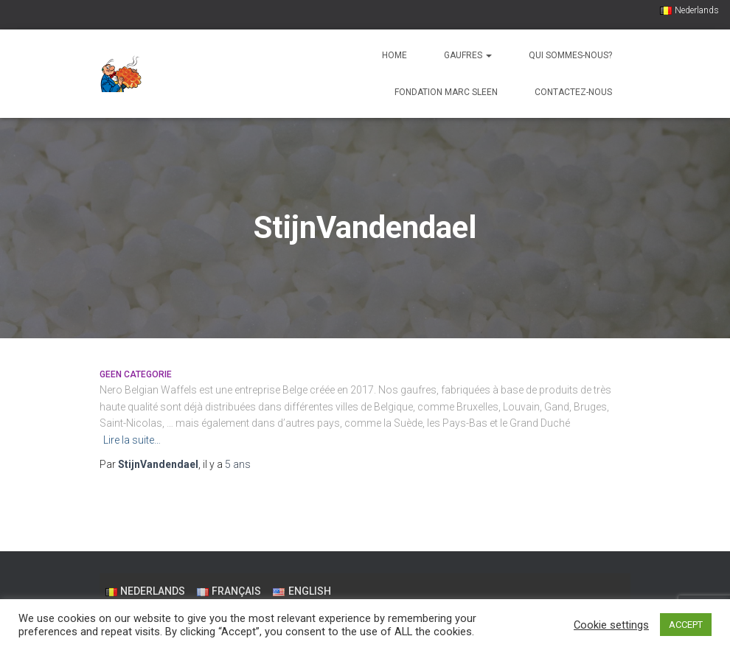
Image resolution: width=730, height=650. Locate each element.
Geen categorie (136, 374)
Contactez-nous (573, 92)
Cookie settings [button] (611, 625)
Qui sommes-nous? (570, 55)
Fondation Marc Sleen (446, 92)
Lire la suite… (132, 440)
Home (394, 55)
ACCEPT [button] (686, 624)
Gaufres (468, 55)
